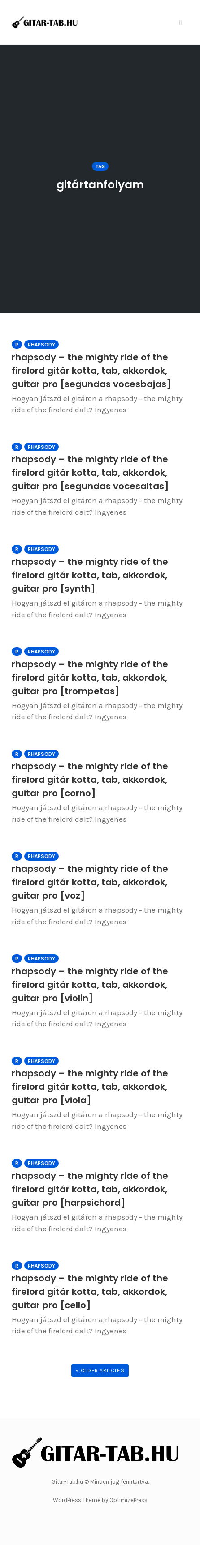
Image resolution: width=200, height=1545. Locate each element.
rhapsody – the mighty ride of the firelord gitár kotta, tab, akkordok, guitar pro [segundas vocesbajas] (91, 370)
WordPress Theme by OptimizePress (100, 1500)
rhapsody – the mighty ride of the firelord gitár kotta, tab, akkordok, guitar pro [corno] (90, 779)
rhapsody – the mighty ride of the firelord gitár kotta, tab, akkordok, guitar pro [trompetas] (90, 677)
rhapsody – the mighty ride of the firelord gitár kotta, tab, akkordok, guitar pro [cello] (90, 1291)
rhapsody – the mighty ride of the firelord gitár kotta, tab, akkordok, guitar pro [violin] (90, 984)
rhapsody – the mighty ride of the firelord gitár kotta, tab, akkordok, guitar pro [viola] (90, 1086)
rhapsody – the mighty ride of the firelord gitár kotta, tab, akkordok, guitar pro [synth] (90, 575)
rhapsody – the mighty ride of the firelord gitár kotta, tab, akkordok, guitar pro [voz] (90, 882)
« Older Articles (100, 1370)
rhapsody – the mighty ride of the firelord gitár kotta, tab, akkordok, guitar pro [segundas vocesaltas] (90, 472)
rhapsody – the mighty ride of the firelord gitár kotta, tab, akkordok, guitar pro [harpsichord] (90, 1189)
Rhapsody (41, 344)
